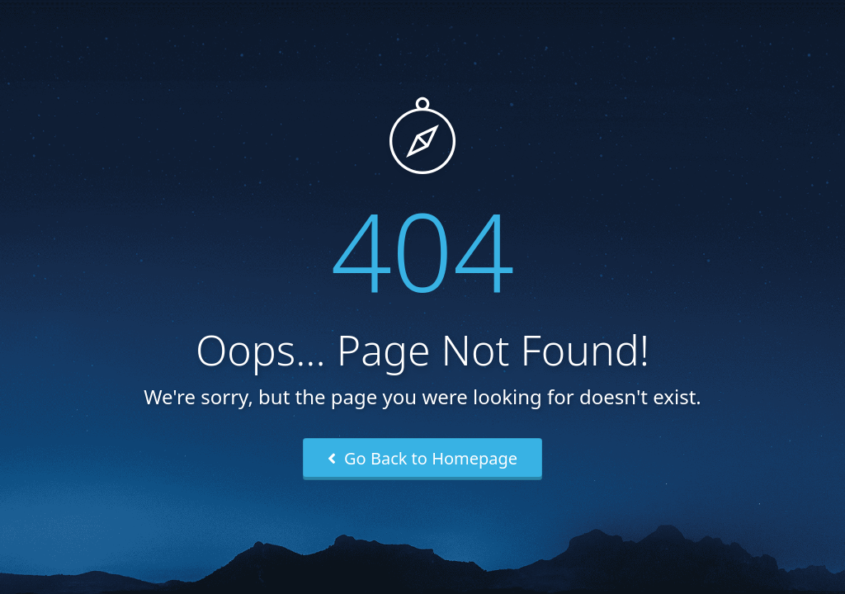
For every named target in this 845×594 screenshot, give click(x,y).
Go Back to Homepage (422, 458)
